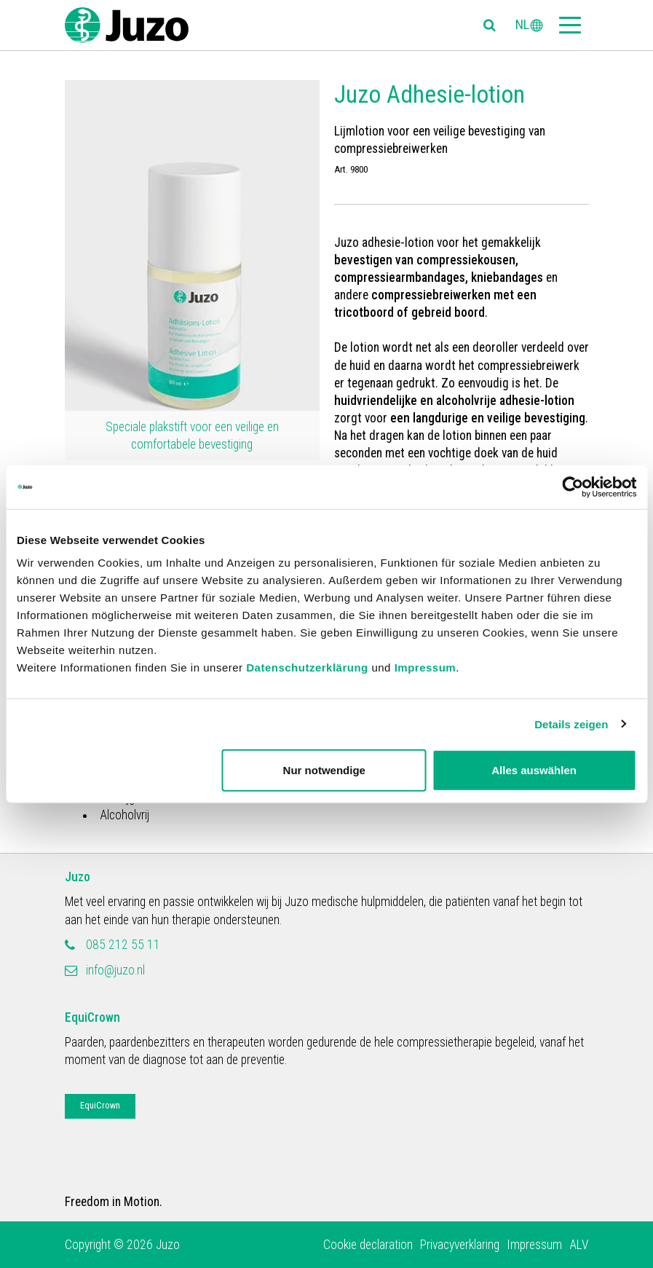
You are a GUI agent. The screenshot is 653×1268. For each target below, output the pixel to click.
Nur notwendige (324, 770)
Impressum (425, 667)
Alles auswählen (534, 770)
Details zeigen (571, 723)
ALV (578, 1244)
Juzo (77, 877)
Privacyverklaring (459, 1244)
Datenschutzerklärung (307, 667)
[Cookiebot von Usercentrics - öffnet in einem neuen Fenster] (572, 486)
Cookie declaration (368, 1244)
